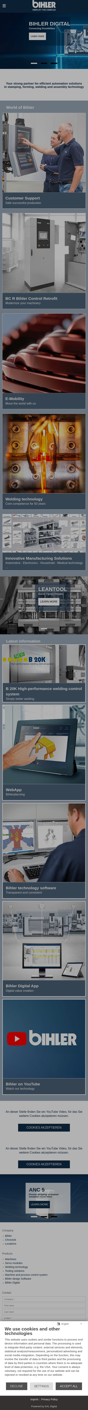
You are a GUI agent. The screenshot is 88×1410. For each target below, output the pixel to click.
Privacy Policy (49, 1399)
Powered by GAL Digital (44, 1406)
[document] (44, 1354)
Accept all (69, 1386)
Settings (41, 1386)
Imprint (34, 1399)
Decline (16, 1386)
